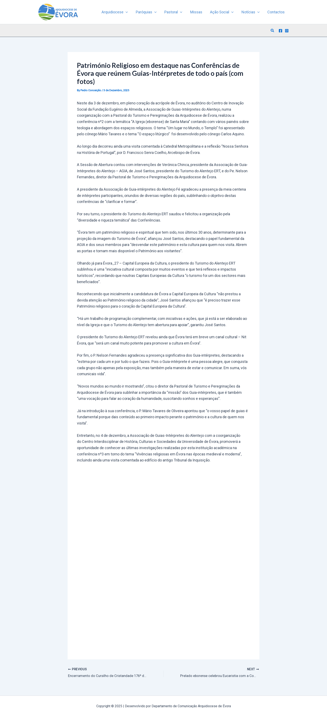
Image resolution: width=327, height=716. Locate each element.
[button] (272, 30)
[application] (128, 12)
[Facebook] (280, 31)
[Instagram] (287, 31)
